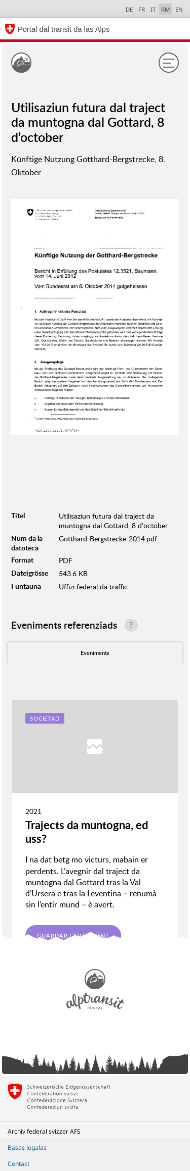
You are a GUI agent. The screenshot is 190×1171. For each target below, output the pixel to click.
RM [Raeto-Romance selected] (165, 9)
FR (141, 9)
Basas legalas (27, 1147)
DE (129, 9)
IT (153, 9)
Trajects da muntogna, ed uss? (86, 831)
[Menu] (169, 63)
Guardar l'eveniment (73, 935)
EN (179, 9)
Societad (45, 718)
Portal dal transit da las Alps (63, 29)
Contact (18, 1163)
